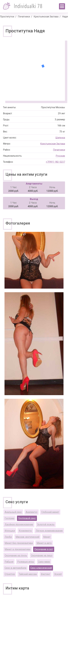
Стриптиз (10, 574)
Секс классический (41, 567)
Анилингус (31, 512)
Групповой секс (27, 518)
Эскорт (58, 574)
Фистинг (45, 574)
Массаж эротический (27, 536)
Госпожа (9, 518)
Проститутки (7, 16)
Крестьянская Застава (46, 16)
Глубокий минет (50, 512)
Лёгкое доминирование (49, 530)
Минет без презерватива (19, 543)
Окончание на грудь (16, 555)
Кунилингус (25, 530)
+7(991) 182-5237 (55, 161)
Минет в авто (44, 543)
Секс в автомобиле (15, 567)
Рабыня (9, 561)
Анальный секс (13, 512)
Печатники (24, 16)
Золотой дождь (45, 524)
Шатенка (60, 137)
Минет (46, 536)
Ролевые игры (25, 561)
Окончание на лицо (41, 555)
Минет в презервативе (17, 549)
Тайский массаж (28, 574)
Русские (60, 155)
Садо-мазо (44, 561)
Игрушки (10, 530)
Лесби (8, 536)
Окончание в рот (43, 549)
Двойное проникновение (19, 524)
